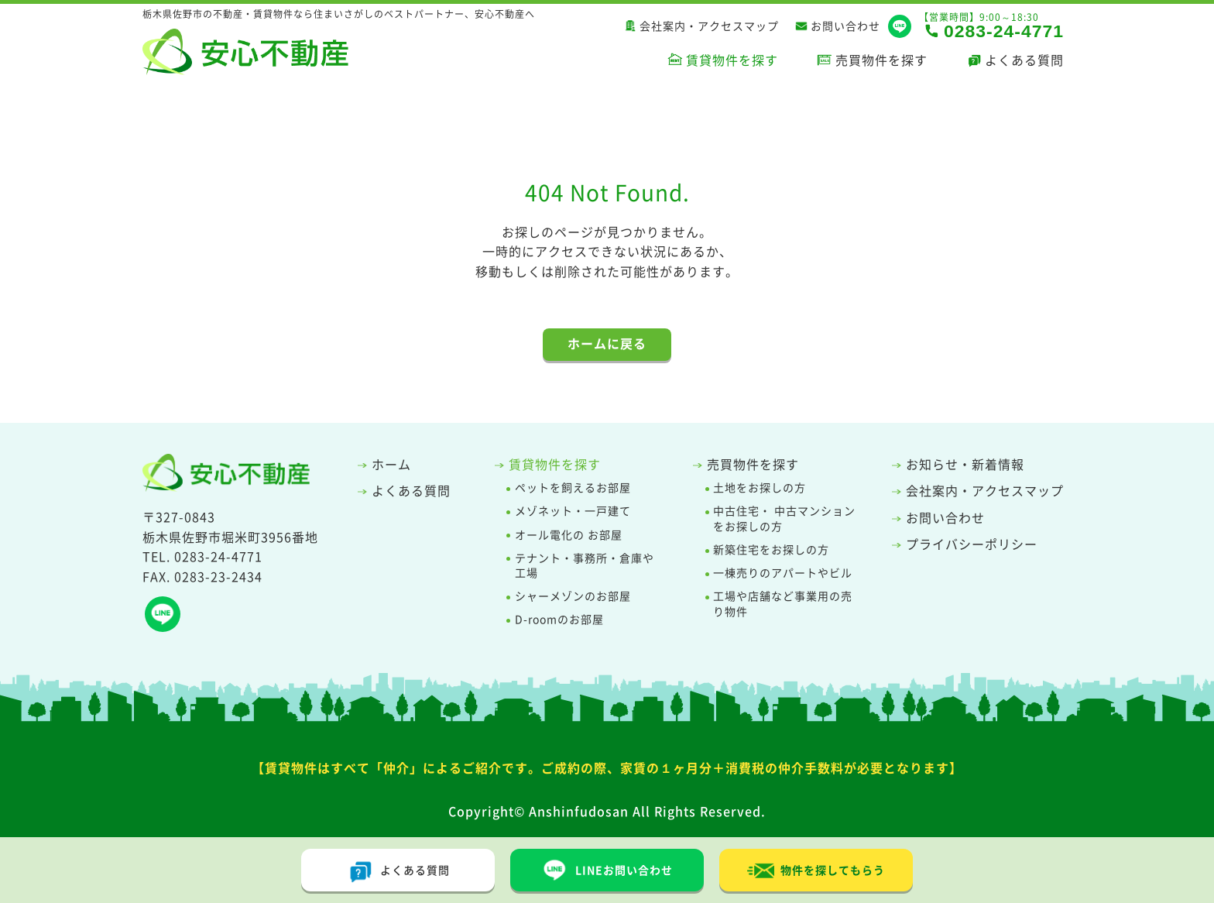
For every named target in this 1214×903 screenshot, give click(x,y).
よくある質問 (1024, 59)
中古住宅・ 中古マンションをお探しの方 (784, 518)
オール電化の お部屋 (568, 534)
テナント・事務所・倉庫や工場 (584, 566)
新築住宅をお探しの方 (771, 549)
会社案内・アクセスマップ (709, 26)
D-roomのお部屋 (559, 619)
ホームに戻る (607, 343)
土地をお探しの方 (759, 487)
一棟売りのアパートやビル (782, 572)
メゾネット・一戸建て (573, 510)
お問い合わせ (845, 26)
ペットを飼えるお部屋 (573, 487)
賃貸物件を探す (732, 59)
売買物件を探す (881, 59)
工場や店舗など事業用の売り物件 (782, 604)
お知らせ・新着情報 (965, 464)
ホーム (391, 464)
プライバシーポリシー (971, 543)
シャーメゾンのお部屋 (573, 596)
